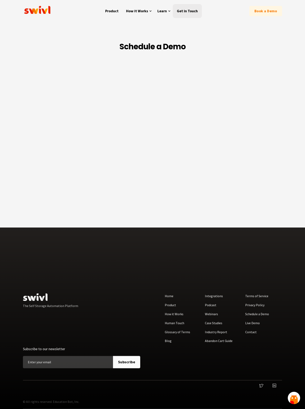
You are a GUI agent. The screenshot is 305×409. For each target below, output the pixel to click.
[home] (38, 11)
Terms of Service (256, 299)
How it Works (174, 316)
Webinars (211, 316)
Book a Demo (265, 11)
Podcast (210, 307)
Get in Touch (187, 11)
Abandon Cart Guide (219, 343)
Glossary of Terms (177, 334)
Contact (251, 334)
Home (169, 299)
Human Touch (174, 325)
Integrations (214, 299)
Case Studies (213, 325)
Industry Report (216, 334)
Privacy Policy (254, 307)
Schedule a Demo (257, 316)
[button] (138, 11)
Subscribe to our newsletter (44, 351)
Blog (168, 343)
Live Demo (252, 325)
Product (112, 11)
